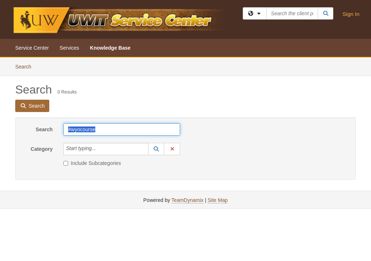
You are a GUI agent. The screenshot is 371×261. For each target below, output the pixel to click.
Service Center (32, 48)
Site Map (218, 200)
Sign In (350, 14)
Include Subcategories (92, 163)
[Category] (100, 149)
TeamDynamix (187, 200)
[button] (156, 149)
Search (26, 66)
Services (69, 48)
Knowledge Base (110, 48)
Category (42, 149)
